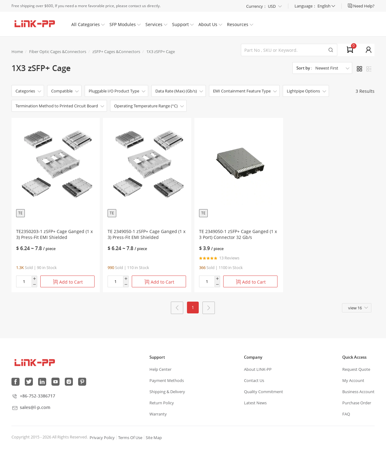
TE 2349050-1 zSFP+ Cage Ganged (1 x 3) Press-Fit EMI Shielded (146, 234)
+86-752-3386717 (37, 396)
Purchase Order (356, 403)
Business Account (358, 392)
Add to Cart (68, 282)
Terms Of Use (130, 438)
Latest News (255, 403)
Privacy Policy (102, 438)
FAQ (346, 414)
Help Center (160, 369)
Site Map (154, 438)
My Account (353, 381)
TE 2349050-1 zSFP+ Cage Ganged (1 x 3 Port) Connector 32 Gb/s (238, 234)
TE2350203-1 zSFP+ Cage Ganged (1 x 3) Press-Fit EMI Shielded (54, 234)
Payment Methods (166, 381)
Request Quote (356, 369)
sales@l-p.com (35, 408)
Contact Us (254, 381)
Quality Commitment (263, 392)
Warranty (158, 414)
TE (20, 213)
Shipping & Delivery (167, 392)
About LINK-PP (258, 369)
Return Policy (161, 403)
